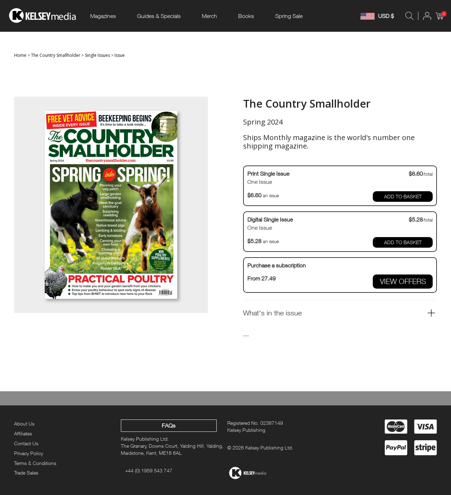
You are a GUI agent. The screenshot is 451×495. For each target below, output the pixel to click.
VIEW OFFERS (403, 281)
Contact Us (26, 443)
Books (246, 16)
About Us (24, 424)
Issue (120, 55)
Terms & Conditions (35, 463)
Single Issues (97, 55)
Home (20, 55)
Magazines (103, 16)
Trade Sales (26, 473)
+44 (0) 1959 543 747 (148, 470)
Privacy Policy (28, 453)
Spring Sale (289, 16)
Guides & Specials (159, 16)
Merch (209, 16)
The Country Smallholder (55, 55)
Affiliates (23, 433)
